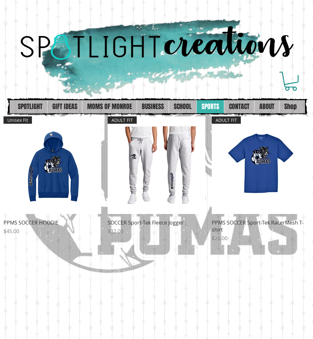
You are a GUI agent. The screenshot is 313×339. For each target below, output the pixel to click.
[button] (290, 81)
